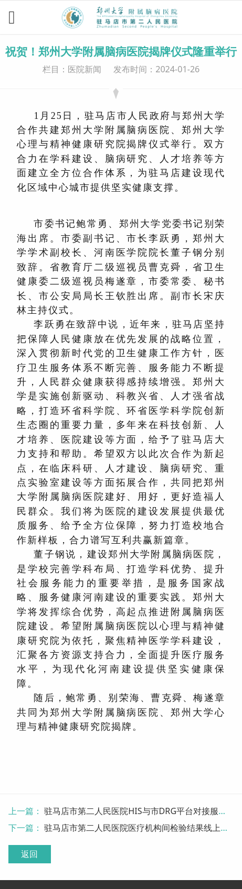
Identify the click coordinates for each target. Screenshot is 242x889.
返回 (29, 854)
